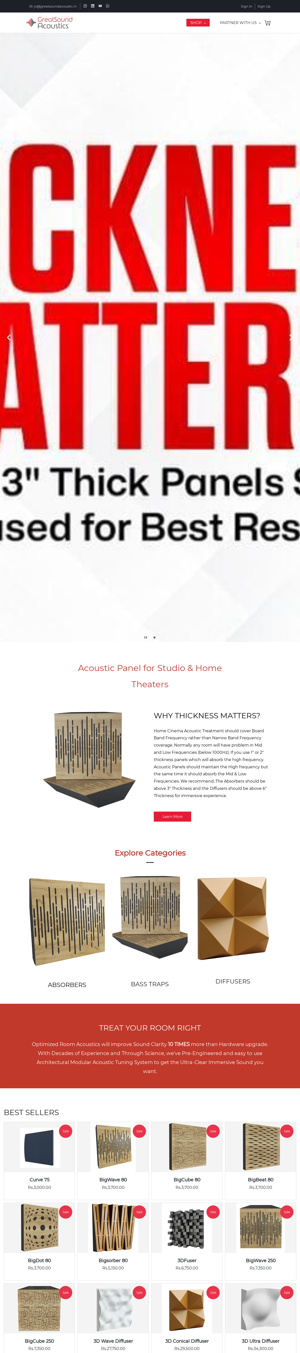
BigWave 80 (113, 1180)
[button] (9, 337)
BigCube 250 (39, 1341)
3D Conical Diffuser (187, 1341)
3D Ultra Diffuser (260, 1341)
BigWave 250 (261, 1260)
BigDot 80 (39, 1260)
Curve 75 (39, 1180)
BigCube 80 (187, 1180)
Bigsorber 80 (113, 1260)
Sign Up (264, 6)
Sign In (246, 6)
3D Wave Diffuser (113, 1341)
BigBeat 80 (260, 1180)
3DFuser (187, 1260)
